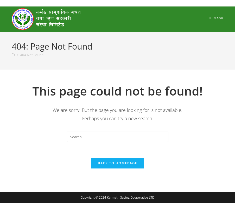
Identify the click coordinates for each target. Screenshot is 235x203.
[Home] (13, 54)
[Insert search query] (117, 137)
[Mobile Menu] (216, 18)
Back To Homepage (117, 163)
